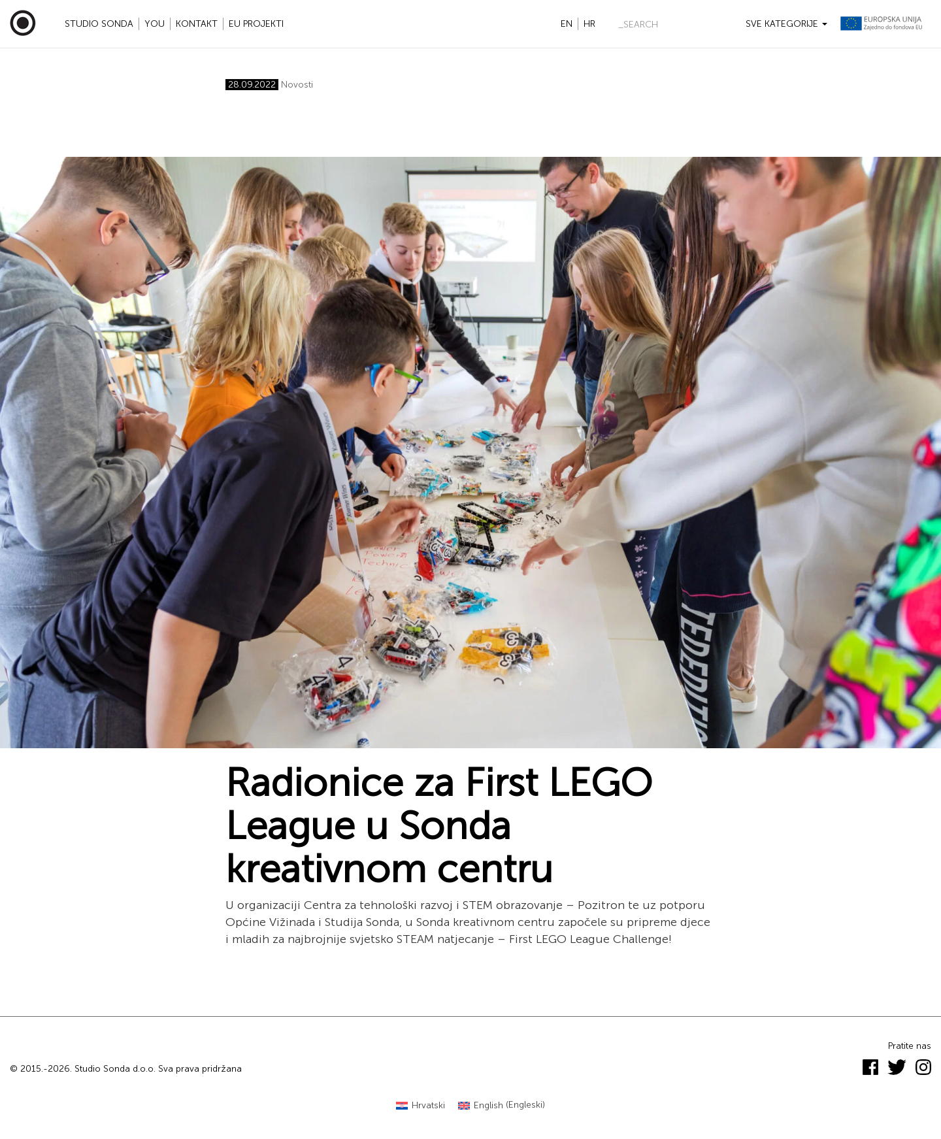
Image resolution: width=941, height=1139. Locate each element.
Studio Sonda (99, 23)
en (566, 23)
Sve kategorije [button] (786, 23)
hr (589, 23)
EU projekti (256, 23)
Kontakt (197, 23)
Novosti (297, 84)
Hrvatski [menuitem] (428, 1105)
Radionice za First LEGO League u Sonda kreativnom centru (438, 826)
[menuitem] (420, 1105)
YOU (154, 23)
